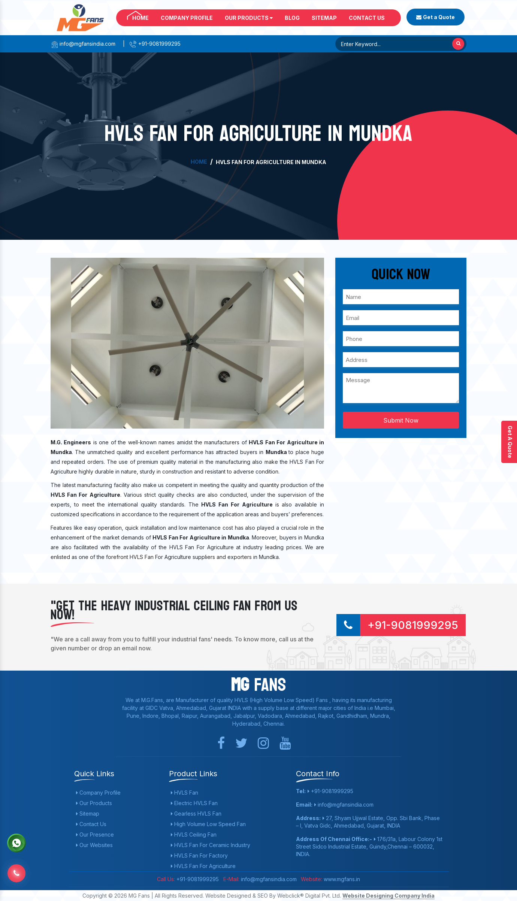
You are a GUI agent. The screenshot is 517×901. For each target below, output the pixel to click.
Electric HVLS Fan (194, 803)
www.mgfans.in (341, 879)
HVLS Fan (184, 792)
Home (140, 18)
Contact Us (367, 18)
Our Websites (94, 845)
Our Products (249, 18)
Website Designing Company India (388, 895)
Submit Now (400, 420)
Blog (292, 18)
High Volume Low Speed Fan (208, 824)
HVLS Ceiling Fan (194, 834)
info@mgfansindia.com (83, 43)
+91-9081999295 (155, 43)
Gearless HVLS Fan (196, 813)
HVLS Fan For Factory (199, 855)
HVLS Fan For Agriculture (203, 866)
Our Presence (95, 834)
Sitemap (324, 18)
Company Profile (187, 18)
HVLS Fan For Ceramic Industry (210, 845)
